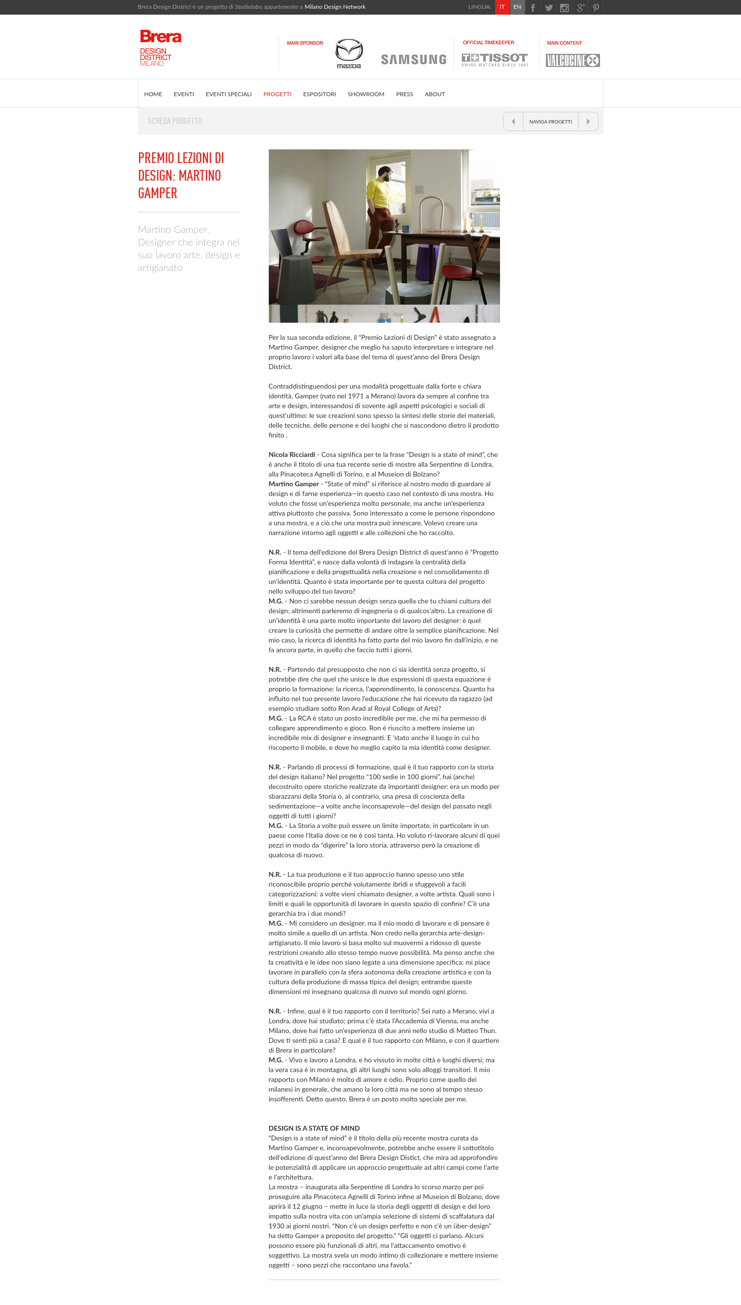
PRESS (404, 94)
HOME (153, 94)
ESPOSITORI (319, 94)
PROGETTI (277, 94)
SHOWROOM (366, 94)
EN (517, 6)
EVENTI (184, 94)
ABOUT (435, 94)
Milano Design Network (334, 6)
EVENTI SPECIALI (229, 94)
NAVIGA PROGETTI (550, 121)
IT (502, 6)
